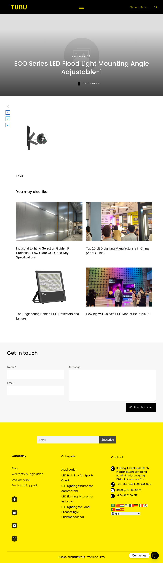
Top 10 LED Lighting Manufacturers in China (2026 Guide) (119, 230)
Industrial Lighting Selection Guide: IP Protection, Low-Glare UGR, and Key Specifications (49, 230)
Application (69, 470)
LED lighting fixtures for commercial (77, 488)
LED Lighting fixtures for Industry (77, 499)
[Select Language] (125, 513)
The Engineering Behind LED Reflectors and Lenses (49, 293)
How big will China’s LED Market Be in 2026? (119, 293)
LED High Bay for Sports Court (77, 477)
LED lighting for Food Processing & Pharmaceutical (75, 512)
